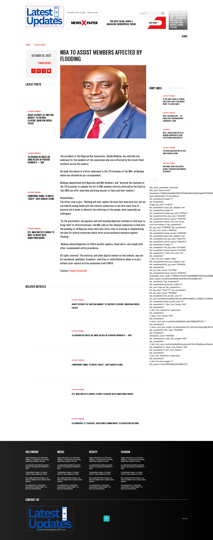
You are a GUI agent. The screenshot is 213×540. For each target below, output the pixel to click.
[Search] (162, 13)
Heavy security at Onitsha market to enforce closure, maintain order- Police (41, 119)
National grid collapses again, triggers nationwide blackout (174, 169)
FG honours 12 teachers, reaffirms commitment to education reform (102, 423)
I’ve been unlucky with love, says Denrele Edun (174, 152)
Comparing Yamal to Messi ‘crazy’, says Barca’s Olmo (41, 197)
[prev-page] (151, 180)
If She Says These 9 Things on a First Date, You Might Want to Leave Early (174, 101)
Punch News (44, 63)
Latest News (40, 44)
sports (166, 129)
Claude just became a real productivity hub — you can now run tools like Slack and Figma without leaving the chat (178, 20)
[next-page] (155, 180)
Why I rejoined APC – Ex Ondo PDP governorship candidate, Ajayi (173, 118)
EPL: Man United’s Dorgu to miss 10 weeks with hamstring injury (41, 235)
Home (28, 44)
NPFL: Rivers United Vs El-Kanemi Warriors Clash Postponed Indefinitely (173, 135)
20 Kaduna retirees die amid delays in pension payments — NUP (39, 159)
